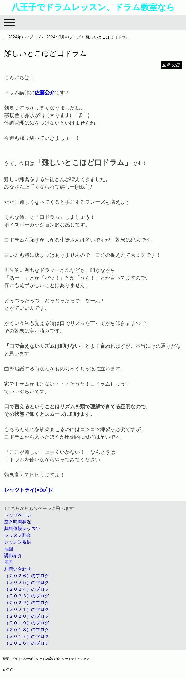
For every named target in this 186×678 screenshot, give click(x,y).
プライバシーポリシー (27, 658)
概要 (6, 658)
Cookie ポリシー (56, 658)
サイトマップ (80, 658)
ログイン (9, 669)
